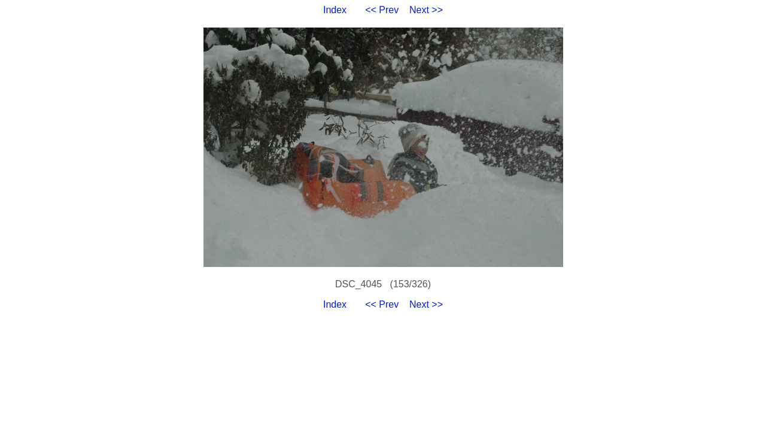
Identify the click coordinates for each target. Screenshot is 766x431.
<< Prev (382, 10)
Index (334, 10)
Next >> (426, 10)
